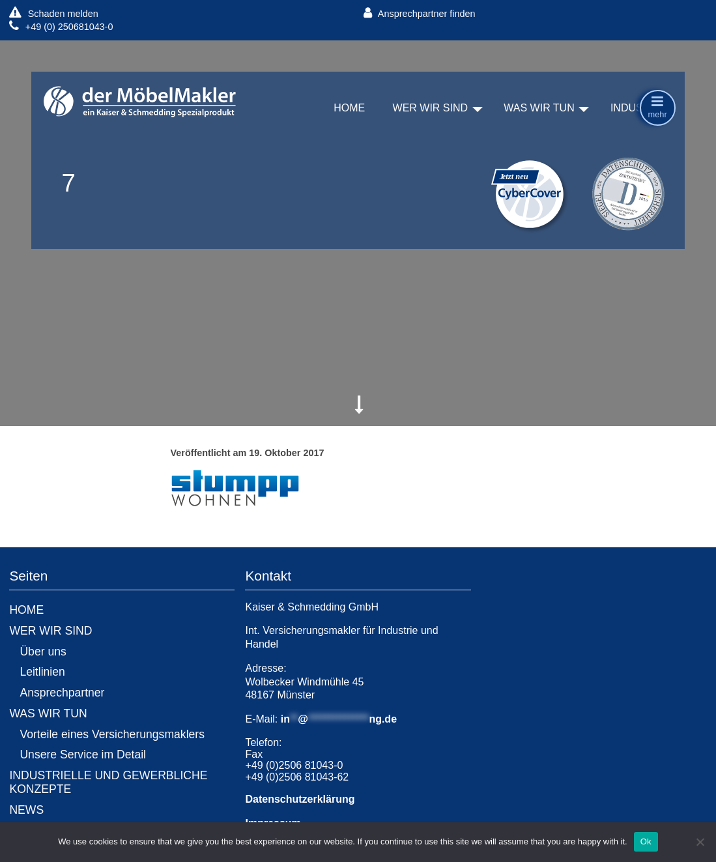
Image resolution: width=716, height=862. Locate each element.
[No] (699, 841)
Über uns (43, 651)
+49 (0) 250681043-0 (61, 26)
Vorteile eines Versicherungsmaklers (112, 734)
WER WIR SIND (430, 108)
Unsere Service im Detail (83, 754)
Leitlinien (42, 671)
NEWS (26, 809)
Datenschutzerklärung (299, 799)
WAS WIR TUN (539, 108)
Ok (646, 841)
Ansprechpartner (62, 692)
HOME (349, 108)
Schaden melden (53, 13)
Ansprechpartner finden (420, 13)
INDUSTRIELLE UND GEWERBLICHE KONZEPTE (108, 782)
